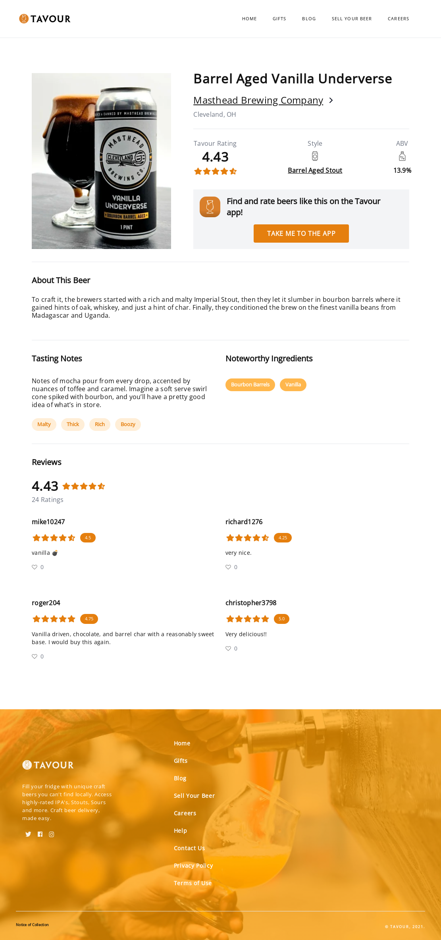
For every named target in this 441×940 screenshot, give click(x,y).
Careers (398, 18)
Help (180, 830)
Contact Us (189, 848)
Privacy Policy (193, 865)
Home (249, 18)
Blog (309, 18)
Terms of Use (193, 883)
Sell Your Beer (352, 18)
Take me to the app (301, 233)
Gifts (280, 18)
